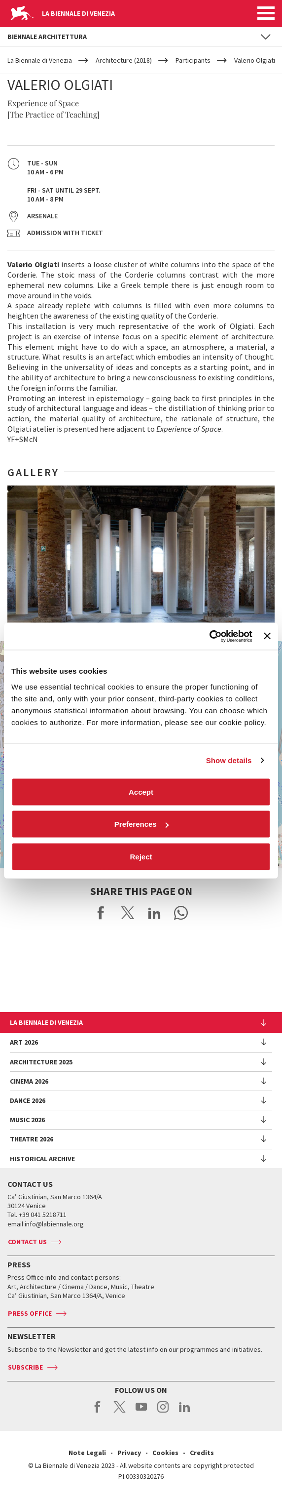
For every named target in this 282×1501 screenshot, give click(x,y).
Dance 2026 (27, 1100)
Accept (141, 791)
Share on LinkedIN (154, 912)
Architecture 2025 (41, 1061)
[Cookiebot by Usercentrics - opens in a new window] (209, 636)
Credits (202, 1452)
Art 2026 (24, 1042)
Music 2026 (27, 1119)
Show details (229, 760)
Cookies (165, 1452)
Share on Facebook (101, 912)
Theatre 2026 (31, 1139)
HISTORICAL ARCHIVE (42, 1158)
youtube (141, 1412)
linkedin (185, 1412)
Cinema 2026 (29, 1081)
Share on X (127, 912)
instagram (163, 1412)
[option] (141, 560)
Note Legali (87, 1452)
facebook (98, 1412)
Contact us (27, 1241)
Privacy (129, 1452)
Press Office (30, 1313)
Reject (141, 856)
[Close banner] (267, 636)
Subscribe (25, 1367)
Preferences (141, 824)
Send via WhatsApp (181, 912)
